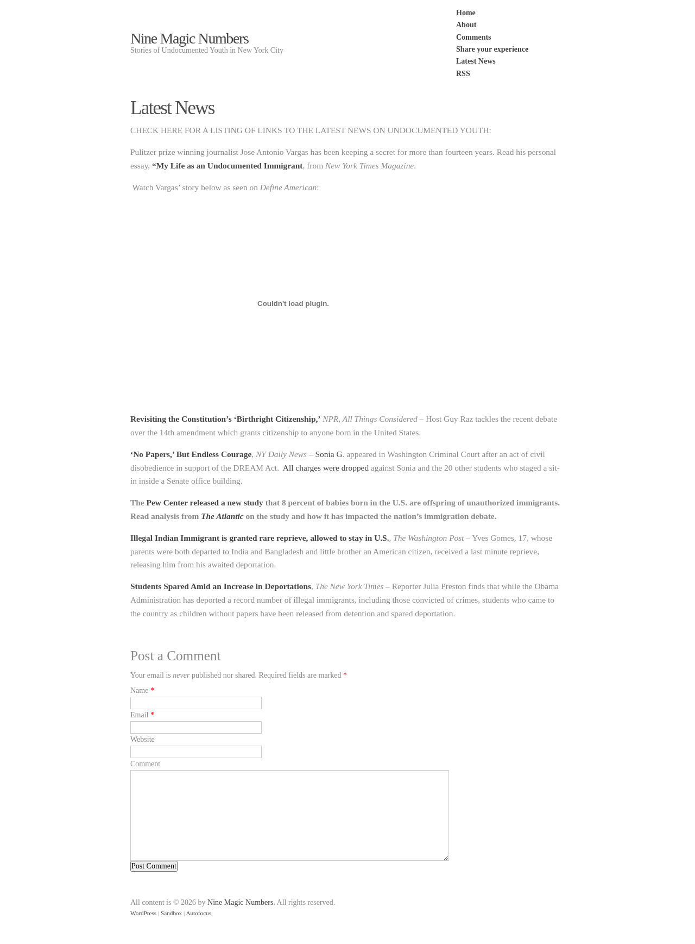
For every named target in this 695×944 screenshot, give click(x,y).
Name (139, 690)
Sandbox (171, 913)
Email (139, 715)
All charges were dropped (326, 467)
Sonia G (328, 454)
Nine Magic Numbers (189, 38)
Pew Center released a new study (205, 502)
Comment (145, 764)
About (466, 25)
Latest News (476, 61)
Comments (473, 37)
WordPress (143, 913)
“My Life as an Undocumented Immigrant (226, 165)
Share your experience (492, 49)
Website (142, 739)
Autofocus (198, 913)
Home (466, 13)
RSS (463, 74)
